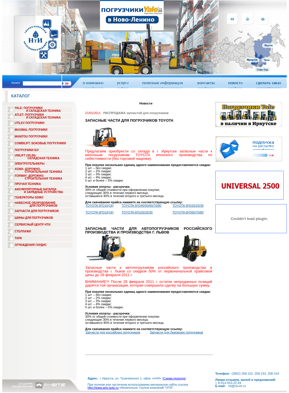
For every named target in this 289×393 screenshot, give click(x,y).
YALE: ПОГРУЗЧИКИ (29, 108)
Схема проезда (174, 378)
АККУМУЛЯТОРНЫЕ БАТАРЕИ (35, 189)
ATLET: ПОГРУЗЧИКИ (29, 114)
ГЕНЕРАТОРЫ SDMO (29, 197)
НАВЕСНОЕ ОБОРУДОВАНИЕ (35, 202)
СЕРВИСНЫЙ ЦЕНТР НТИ (32, 224)
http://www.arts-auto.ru (103, 387)
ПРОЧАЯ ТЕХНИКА (28, 183)
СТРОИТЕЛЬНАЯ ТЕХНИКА (43, 171)
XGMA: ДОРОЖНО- (28, 169)
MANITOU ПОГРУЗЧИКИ (31, 136)
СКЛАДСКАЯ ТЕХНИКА (44, 158)
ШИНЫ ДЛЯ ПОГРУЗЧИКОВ (34, 217)
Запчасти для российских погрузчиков (113, 332)
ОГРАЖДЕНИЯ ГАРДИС (31, 244)
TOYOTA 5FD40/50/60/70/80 (141, 205)
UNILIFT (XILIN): (25, 155)
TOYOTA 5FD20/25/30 (187, 205)
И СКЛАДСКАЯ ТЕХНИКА (43, 110)
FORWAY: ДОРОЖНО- (29, 175)
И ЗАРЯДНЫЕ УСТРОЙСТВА (43, 192)
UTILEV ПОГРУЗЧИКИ (29, 123)
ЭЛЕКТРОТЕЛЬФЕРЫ (30, 163)
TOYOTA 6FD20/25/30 (137, 212)
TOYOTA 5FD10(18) (99, 205)
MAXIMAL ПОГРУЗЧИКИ (31, 129)
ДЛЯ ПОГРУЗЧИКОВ (44, 205)
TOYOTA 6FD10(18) (99, 212)
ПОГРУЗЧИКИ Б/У (27, 150)
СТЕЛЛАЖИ (23, 231)
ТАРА (18, 238)
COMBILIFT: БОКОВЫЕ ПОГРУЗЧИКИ (40, 143)
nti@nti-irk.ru (237, 386)
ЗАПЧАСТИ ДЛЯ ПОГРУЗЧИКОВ (37, 211)
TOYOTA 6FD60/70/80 (187, 212)
